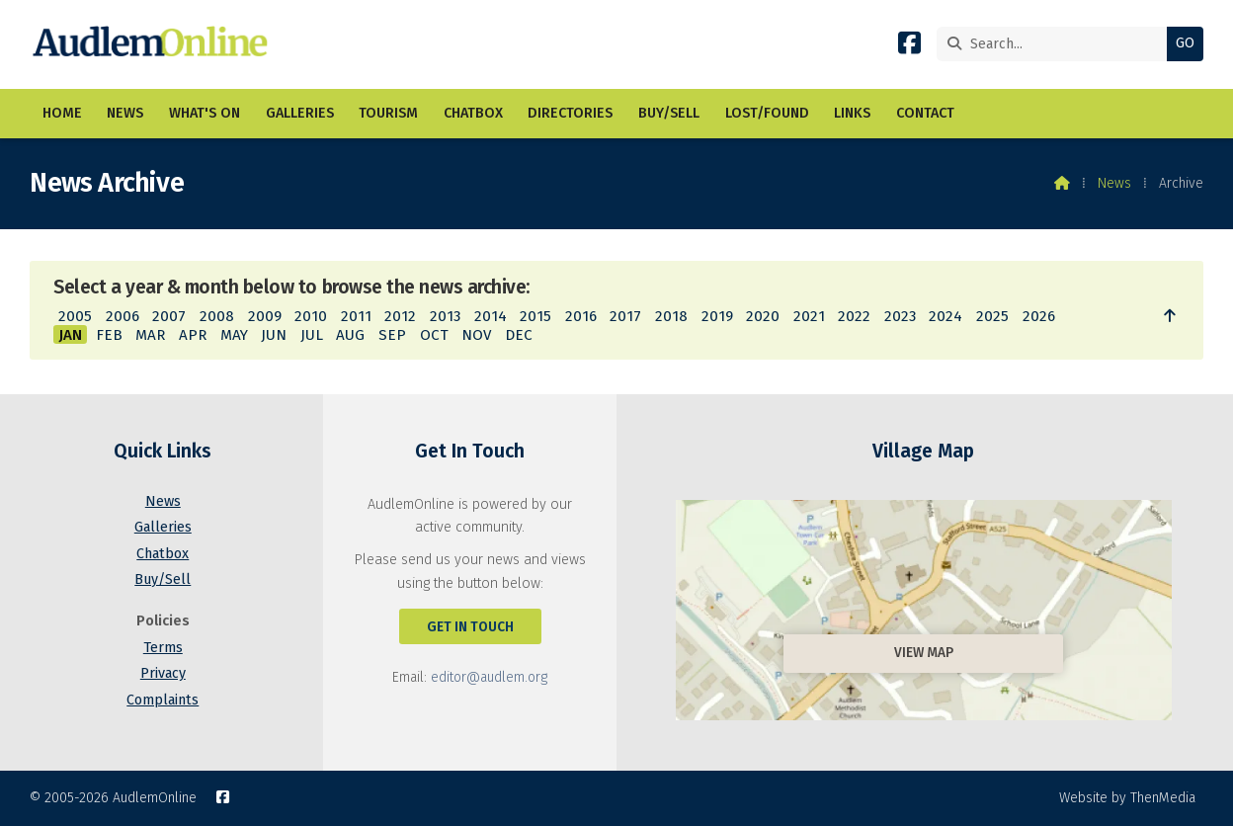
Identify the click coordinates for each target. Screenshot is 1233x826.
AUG (350, 335)
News (1114, 183)
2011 (356, 316)
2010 (310, 316)
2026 (1039, 316)
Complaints (162, 700)
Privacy (163, 673)
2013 (445, 316)
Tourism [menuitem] (388, 113)
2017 (625, 316)
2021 (809, 316)
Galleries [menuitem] (300, 113)
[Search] (1056, 44)
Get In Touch (470, 627)
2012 (400, 316)
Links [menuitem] (852, 113)
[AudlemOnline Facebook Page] (909, 47)
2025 (992, 316)
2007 (169, 316)
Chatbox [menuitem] (473, 113)
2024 (945, 316)
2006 (122, 316)
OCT (434, 335)
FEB (109, 335)
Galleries (163, 527)
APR (192, 335)
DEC (519, 335)
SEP (392, 335)
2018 (671, 316)
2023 (900, 316)
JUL (311, 335)
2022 (854, 316)
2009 (265, 316)
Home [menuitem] (62, 113)
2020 (763, 316)
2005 (75, 316)
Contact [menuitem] (925, 113)
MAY (234, 335)
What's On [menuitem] (204, 113)
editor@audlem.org (489, 677)
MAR (150, 335)
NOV (476, 335)
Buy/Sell (162, 579)
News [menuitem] (125, 113)
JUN (274, 335)
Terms (163, 647)
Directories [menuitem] (570, 113)
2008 (217, 316)
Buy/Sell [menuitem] (668, 113)
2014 (490, 316)
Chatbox (162, 553)
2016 (581, 316)
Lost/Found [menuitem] (767, 113)
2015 (535, 316)
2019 (717, 316)
